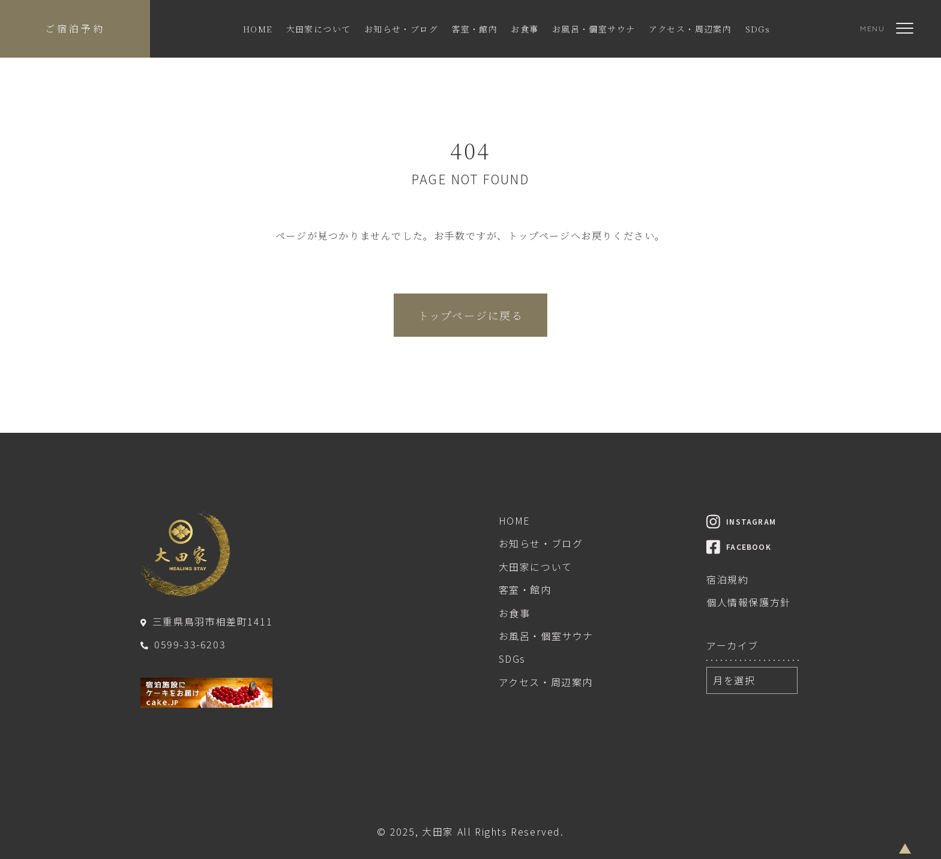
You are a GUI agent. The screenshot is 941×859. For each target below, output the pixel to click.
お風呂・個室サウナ (594, 29)
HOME (258, 29)
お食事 (524, 29)
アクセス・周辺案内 (690, 29)
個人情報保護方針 (748, 602)
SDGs (758, 29)
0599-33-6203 (183, 644)
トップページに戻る (470, 315)
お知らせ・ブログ (401, 29)
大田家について (318, 29)
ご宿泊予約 (75, 28)
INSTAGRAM (741, 521)
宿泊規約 (727, 579)
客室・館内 (474, 29)
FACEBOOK (738, 546)
